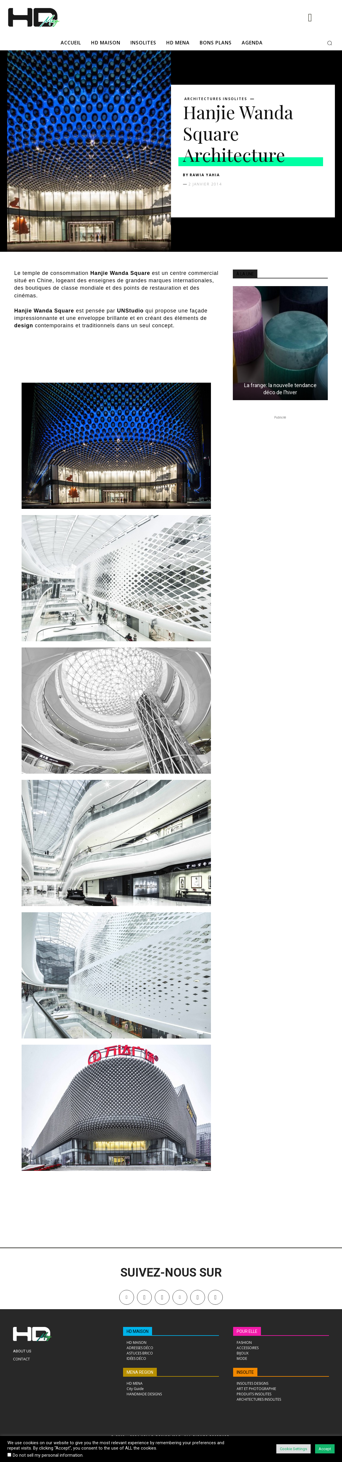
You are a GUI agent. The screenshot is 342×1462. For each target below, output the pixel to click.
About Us (22, 1351)
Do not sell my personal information (48, 1455)
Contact (21, 1359)
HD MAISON (138, 1331)
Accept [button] (325, 1449)
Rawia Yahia (205, 174)
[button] (329, 43)
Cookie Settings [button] (293, 1449)
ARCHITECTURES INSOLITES (215, 99)
